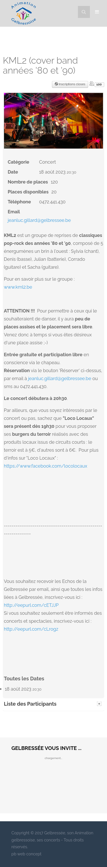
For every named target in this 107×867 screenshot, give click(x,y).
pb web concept (26, 854)
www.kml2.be (18, 287)
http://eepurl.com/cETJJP (31, 605)
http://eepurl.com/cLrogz (31, 629)
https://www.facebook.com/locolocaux (45, 466)
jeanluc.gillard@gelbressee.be (39, 220)
